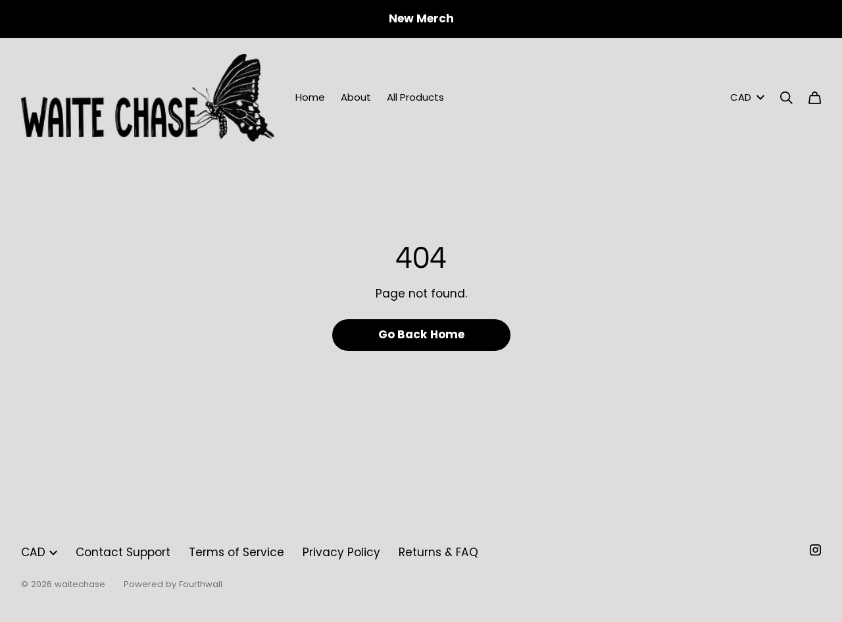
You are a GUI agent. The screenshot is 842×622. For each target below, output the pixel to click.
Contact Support (123, 552)
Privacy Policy (341, 552)
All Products (415, 97)
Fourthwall (200, 584)
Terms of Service (236, 552)
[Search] (786, 97)
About (356, 97)
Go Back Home (421, 334)
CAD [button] (39, 552)
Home (310, 97)
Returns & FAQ (438, 552)
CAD (747, 97)
